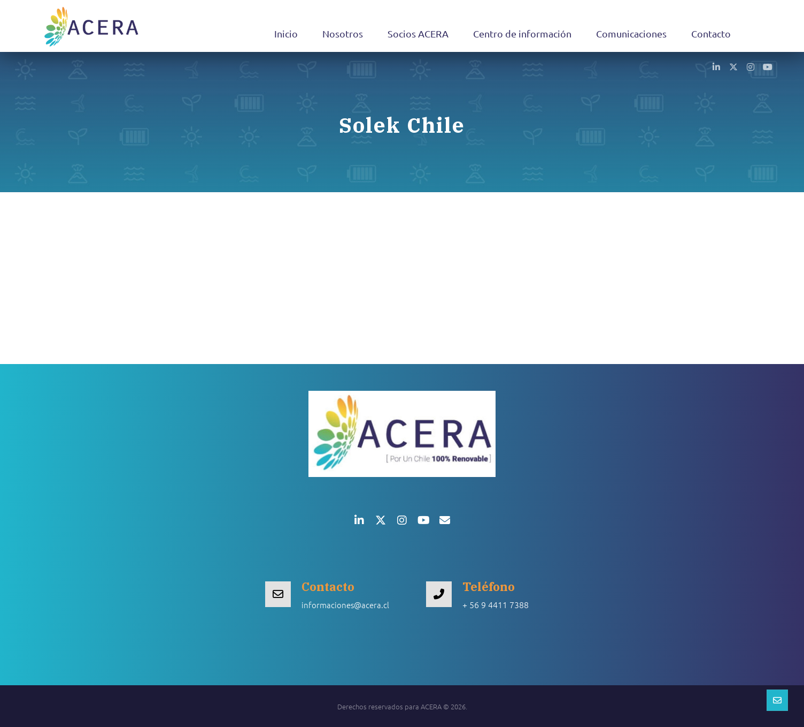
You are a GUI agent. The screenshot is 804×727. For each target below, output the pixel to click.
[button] (716, 66)
